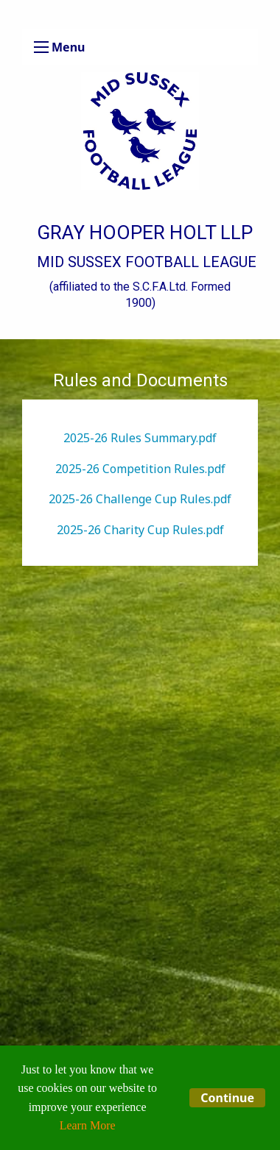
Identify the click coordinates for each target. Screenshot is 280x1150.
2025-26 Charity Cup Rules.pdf (140, 530)
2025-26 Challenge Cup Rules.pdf (140, 499)
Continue (227, 1098)
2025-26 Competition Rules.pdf (140, 469)
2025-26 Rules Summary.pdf (140, 438)
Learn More (88, 1125)
